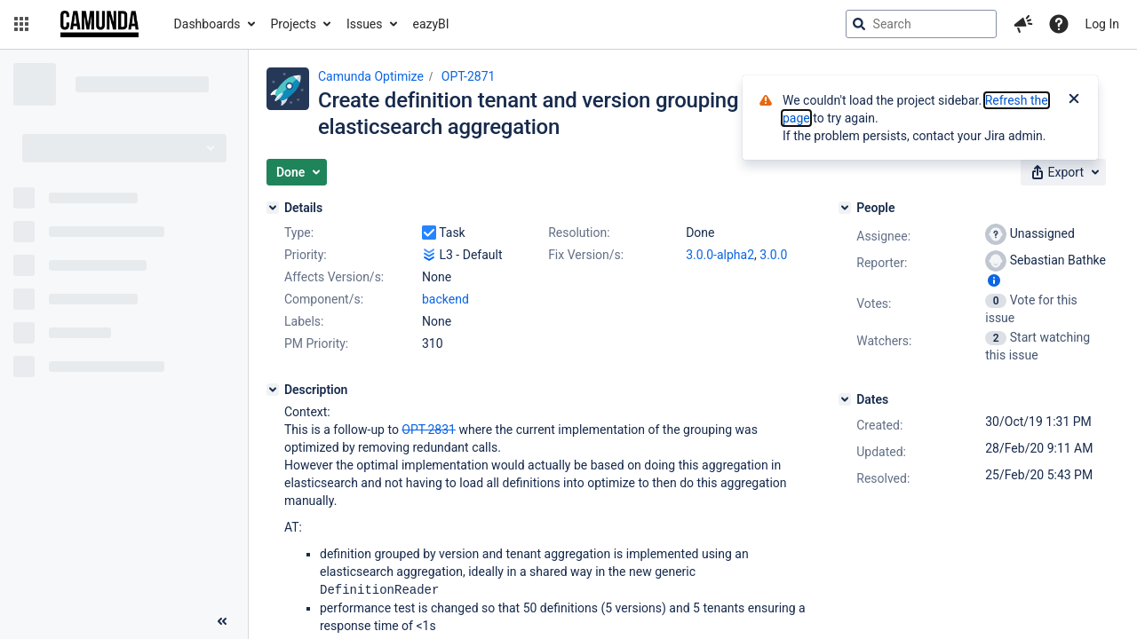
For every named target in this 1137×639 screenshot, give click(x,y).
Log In (1102, 24)
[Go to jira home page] (99, 24)
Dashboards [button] (207, 24)
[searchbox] (921, 24)
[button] (21, 24)
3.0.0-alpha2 (720, 255)
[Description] (272, 389)
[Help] (1059, 24)
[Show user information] (994, 280)
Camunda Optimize (371, 76)
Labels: (303, 321)
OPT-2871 (468, 76)
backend (445, 299)
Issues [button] (364, 24)
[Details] (272, 207)
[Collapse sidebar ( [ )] (222, 621)
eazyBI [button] (431, 24)
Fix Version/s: (586, 255)
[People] (845, 207)
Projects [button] (293, 24)
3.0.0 (773, 255)
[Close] (1074, 100)
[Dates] (845, 399)
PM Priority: (316, 343)
